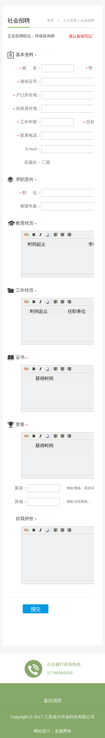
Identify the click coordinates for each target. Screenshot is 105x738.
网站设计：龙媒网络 (52, 730)
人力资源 (70, 20)
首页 (50, 20)
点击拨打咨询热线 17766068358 (64, 668)
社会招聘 (87, 20)
